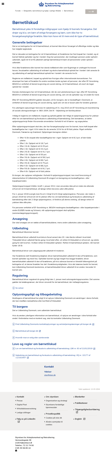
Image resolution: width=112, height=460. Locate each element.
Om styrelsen (52, 396)
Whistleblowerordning (26, 408)
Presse (19, 400)
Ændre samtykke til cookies (54, 423)
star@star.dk (50, 375)
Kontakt (20, 396)
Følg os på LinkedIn (26, 421)
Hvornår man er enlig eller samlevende (32, 337)
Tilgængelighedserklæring (87, 411)
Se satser (20, 288)
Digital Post (22, 404)
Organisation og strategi (56, 400)
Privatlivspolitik (53, 413)
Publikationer (81, 403)
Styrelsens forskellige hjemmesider (55, 406)
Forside (18, 11)
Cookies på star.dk (54, 418)
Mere (91, 11)
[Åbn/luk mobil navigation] (3, 4)
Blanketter (80, 396)
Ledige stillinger (24, 412)
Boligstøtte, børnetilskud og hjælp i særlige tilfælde (42, 11)
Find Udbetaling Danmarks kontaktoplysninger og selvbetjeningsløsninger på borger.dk (55, 324)
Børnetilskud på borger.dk (29, 331)
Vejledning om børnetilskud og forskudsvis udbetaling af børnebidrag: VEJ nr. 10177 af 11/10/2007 (53, 356)
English (80, 419)
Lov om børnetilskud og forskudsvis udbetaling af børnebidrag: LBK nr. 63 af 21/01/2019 (56, 348)
